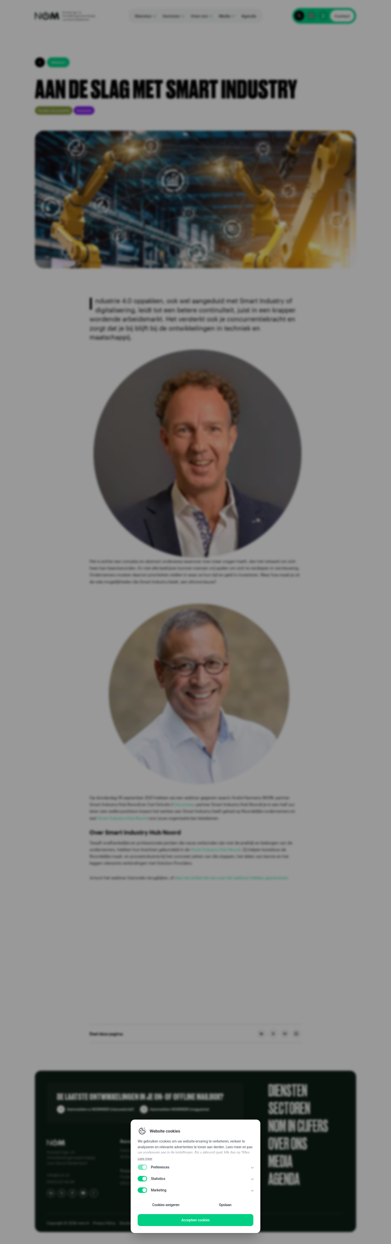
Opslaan (225, 1205)
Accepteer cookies (195, 1220)
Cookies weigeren (166, 1205)
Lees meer (145, 1158)
